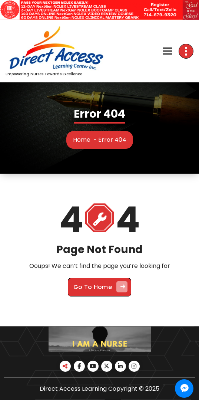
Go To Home (100, 286)
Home (81, 139)
